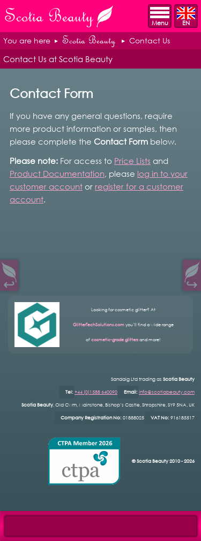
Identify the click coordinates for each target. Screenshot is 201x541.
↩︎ (9, 283)
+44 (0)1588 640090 (96, 392)
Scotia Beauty (88, 40)
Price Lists (132, 161)
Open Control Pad (16, 525)
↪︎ (192, 283)
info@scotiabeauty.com (167, 392)
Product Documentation (57, 173)
